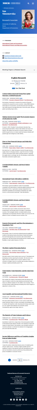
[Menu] (33, 3)
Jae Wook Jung (13, 229)
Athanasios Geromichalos (16, 298)
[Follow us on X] (11, 400)
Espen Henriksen (21, 252)
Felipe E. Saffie (20, 147)
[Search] (28, 3)
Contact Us (18, 376)
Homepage (18, 388)
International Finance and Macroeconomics (14, 45)
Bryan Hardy (12, 147)
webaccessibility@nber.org (18, 383)
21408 (19, 227)
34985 (20, 98)
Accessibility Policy (19, 391)
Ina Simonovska (29, 100)
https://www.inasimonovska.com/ (13, 58)
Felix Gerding (12, 252)
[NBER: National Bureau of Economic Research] (12, 3)
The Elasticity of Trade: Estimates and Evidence (16, 315)
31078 (20, 146)
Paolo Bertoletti (13, 183)
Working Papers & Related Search (13, 70)
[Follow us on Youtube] (26, 400)
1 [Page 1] (9, 360)
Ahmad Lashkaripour (23, 123)
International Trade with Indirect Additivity (15, 179)
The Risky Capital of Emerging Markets (14, 248)
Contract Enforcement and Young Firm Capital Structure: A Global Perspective (16, 94)
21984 (22, 181)
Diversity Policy (18, 393)
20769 (22, 250)
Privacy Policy (18, 394)
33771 (19, 121)
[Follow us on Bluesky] (17, 400)
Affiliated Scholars (9, 8)
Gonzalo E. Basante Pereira (16, 100)
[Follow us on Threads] (20, 400)
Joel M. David (12, 171)
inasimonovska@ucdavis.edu (12, 56)
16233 (19, 341)
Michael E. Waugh (23, 277)
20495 (23, 275)
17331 (21, 296)
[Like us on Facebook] (23, 400)
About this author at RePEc (10, 61)
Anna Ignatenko (13, 123)
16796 (22, 317)
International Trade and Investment (12, 43)
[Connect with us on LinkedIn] (14, 400)
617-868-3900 (18, 380)
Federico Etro (21, 183)
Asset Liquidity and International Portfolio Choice (17, 294)
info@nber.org (18, 382)
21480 (21, 204)
